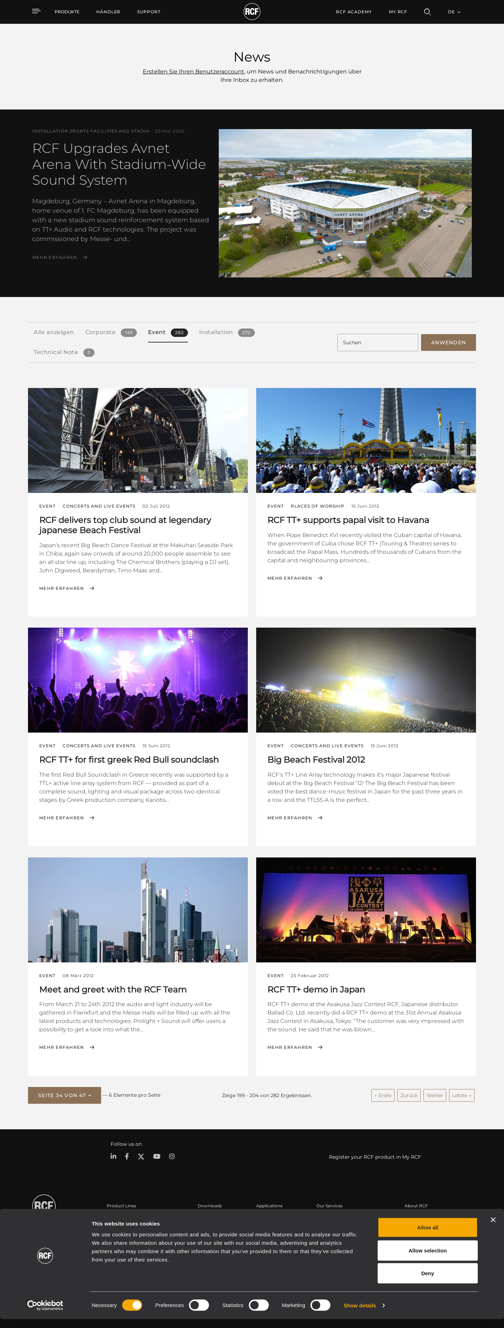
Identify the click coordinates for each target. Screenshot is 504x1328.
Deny (427, 1282)
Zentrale (413, 1217)
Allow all (428, 1236)
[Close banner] (493, 1228)
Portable (116, 1217)
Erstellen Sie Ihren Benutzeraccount (193, 71)
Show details (360, 1314)
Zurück (409, 1093)
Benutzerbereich (333, 1217)
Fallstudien (267, 1217)
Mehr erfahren (54, 257)
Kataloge (207, 1217)
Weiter (435, 1093)
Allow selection (427, 1259)
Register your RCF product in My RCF (375, 1155)
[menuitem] (108, 12)
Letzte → (461, 1093)
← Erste (382, 1093)
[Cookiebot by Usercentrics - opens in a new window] (45, 1314)
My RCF (398, 11)
